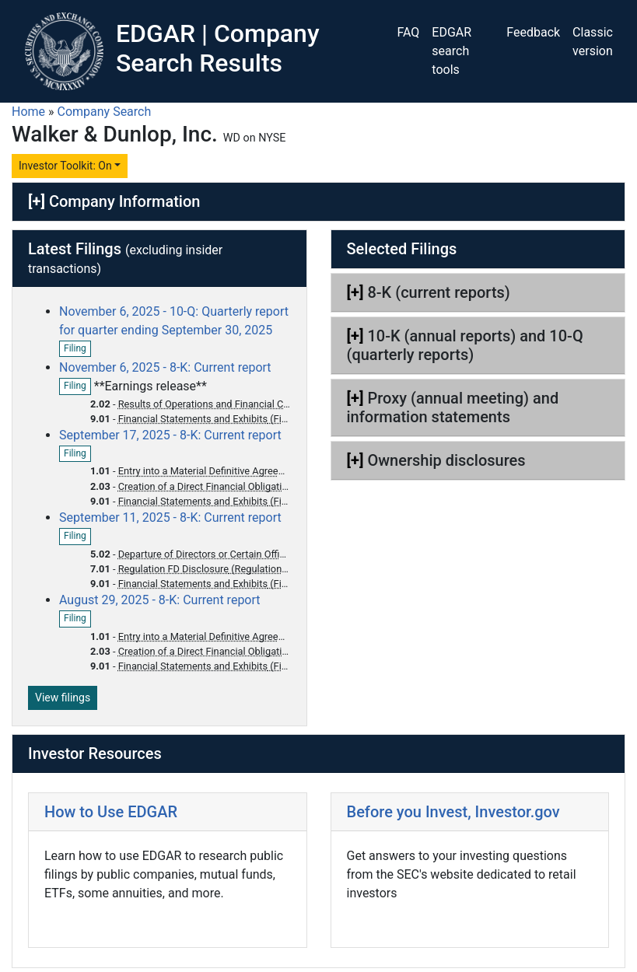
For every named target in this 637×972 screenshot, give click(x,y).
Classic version (592, 41)
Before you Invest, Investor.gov (453, 811)
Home (28, 111)
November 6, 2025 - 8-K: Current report (165, 367)
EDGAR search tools (451, 51)
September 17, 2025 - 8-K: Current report (170, 435)
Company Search (105, 111)
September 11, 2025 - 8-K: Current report (170, 517)
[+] (36, 201)
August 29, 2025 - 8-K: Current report (160, 600)
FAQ (408, 32)
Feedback (533, 32)
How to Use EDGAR (110, 811)
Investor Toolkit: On (65, 165)
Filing (77, 349)
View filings (62, 697)
